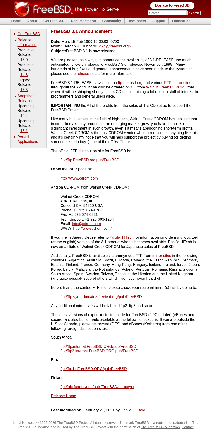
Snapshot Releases (25, 98)
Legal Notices (23, 422)
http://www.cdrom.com (79, 178)
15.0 (24, 60)
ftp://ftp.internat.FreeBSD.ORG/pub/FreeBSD (98, 347)
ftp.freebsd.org (130, 83)
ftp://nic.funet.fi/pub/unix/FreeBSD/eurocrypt (97, 387)
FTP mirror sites (177, 83)
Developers (137, 21)
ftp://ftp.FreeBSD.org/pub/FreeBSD (89, 160)
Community (111, 21)
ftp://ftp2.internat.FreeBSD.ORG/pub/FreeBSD (99, 351)
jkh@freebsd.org (115, 46)
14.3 (24, 75)
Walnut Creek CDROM (165, 87)
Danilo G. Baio (133, 410)
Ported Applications (27, 139)
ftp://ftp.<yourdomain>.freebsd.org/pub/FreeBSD (101, 297)
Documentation (83, 21)
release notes (88, 74)
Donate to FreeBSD (172, 5)
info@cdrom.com (86, 224)
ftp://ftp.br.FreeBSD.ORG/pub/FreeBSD (93, 369)
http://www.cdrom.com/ (92, 228)
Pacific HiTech (122, 237)
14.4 (24, 116)
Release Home (63, 396)
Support (158, 21)
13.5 (24, 90)
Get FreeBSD (54, 21)
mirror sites (161, 256)
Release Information (26, 42)
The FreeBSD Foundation (160, 427)
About (32, 21)
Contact (188, 427)
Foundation (181, 21)
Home (16, 21)
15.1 (24, 131)
